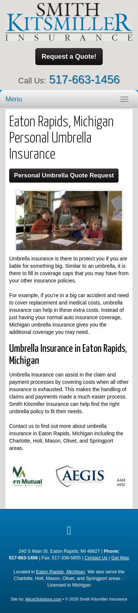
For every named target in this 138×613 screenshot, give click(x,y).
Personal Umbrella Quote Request (64, 175)
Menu (14, 99)
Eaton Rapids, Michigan (60, 571)
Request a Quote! (69, 56)
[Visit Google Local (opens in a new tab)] (69, 530)
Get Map (120, 557)
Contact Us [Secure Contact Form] (96, 557)
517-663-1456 (84, 79)
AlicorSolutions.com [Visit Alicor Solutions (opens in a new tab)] (43, 599)
